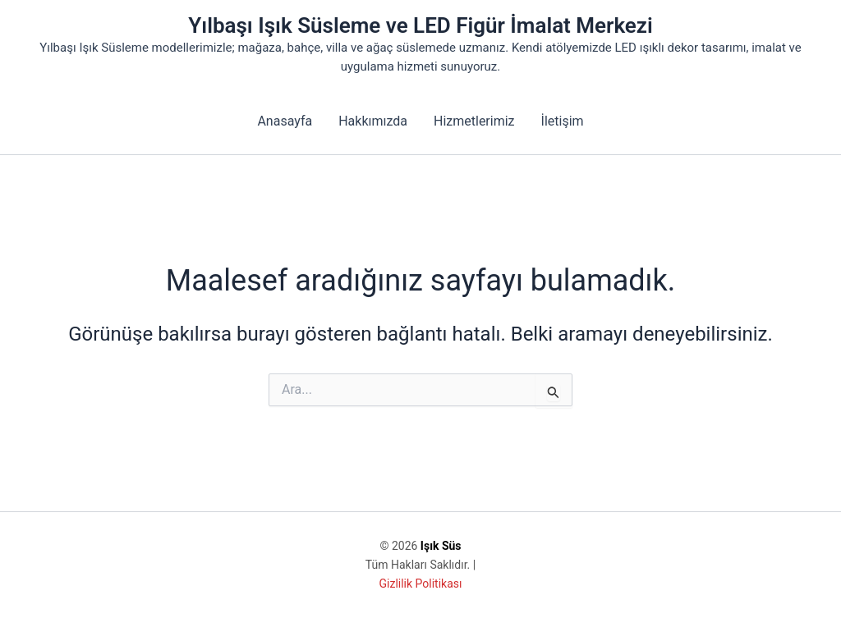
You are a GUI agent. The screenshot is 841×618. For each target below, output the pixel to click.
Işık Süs (441, 545)
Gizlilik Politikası (420, 583)
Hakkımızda (372, 121)
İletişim (562, 121)
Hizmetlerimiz (474, 121)
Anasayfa (284, 121)
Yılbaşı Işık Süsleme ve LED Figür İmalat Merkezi (420, 25)
